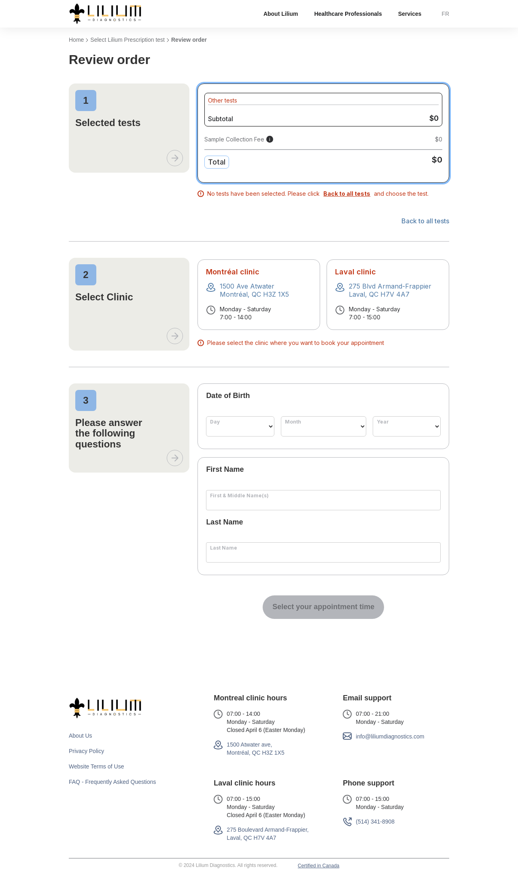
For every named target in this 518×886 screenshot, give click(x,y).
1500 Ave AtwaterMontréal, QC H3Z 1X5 (254, 290)
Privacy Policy (86, 751)
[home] (105, 14)
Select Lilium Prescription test (127, 39)
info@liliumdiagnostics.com (390, 736)
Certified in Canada (319, 866)
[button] (280, 14)
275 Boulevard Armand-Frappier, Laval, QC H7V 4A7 (267, 833)
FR (445, 14)
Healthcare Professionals (348, 14)
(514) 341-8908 (375, 821)
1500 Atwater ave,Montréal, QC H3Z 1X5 (255, 748)
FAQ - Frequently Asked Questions (112, 782)
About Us (80, 735)
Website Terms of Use (96, 766)
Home (76, 39)
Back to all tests (425, 221)
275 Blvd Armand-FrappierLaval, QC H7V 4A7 (390, 290)
